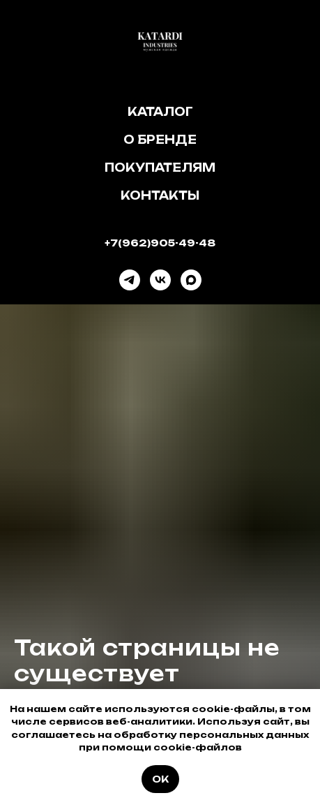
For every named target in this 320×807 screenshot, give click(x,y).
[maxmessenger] (191, 279)
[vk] (160, 279)
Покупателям (160, 168)
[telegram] (129, 279)
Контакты (160, 195)
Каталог (160, 112)
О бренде (160, 140)
